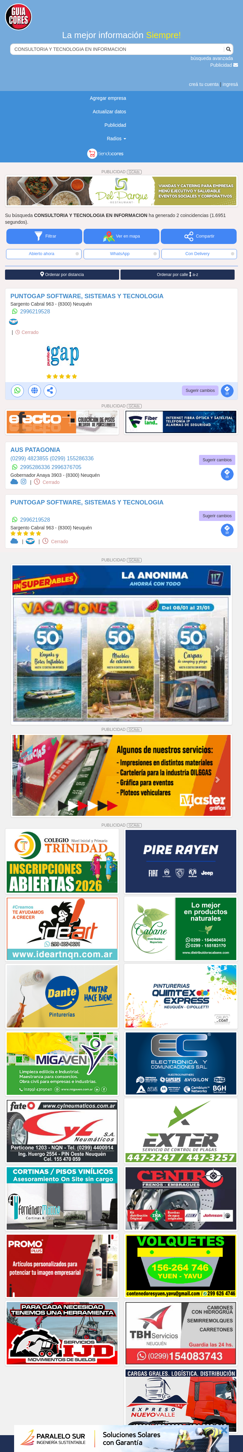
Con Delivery (209, 253)
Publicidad (224, 65)
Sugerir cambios (200, 390)
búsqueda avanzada (212, 58)
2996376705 (67, 467)
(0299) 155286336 (72, 458)
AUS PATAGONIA (35, 449)
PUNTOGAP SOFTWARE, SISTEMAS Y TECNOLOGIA (86, 296)
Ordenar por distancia (62, 274)
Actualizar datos (109, 111)
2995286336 (35, 467)
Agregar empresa (108, 98)
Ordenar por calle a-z (177, 274)
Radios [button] (116, 138)
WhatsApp (133, 253)
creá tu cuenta (204, 84)
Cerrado (26, 332)
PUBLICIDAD (121, 171)
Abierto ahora (54, 253)
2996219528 (35, 311)
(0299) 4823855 (30, 458)
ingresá (230, 84)
